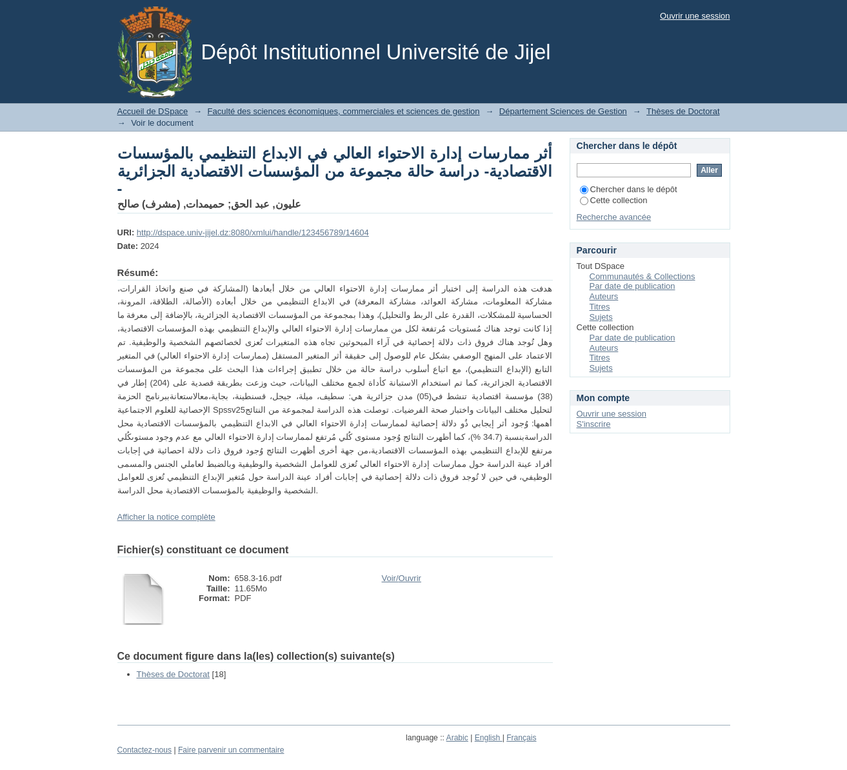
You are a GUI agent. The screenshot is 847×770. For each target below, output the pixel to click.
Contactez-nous (144, 750)
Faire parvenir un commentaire (231, 750)
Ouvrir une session (695, 16)
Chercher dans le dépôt (628, 189)
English (489, 737)
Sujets (601, 317)
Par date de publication (632, 286)
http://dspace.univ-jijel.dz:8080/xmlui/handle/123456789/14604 (253, 232)
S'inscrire (594, 424)
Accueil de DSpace (152, 111)
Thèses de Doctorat (682, 111)
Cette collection (614, 200)
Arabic (457, 737)
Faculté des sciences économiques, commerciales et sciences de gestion (344, 111)
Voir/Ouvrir (401, 578)
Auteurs (604, 296)
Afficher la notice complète (166, 517)
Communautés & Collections (642, 276)
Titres (600, 306)
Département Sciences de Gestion (563, 111)
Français (521, 737)
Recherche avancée (614, 217)
